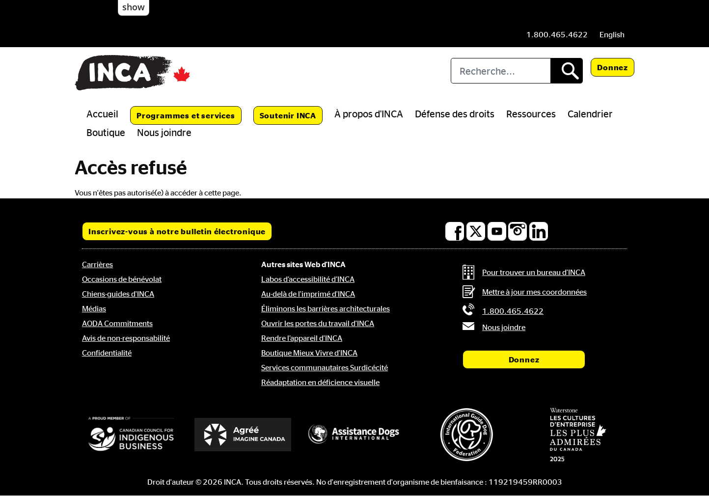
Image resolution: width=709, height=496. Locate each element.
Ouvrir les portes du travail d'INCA (317, 323)
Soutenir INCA (288, 115)
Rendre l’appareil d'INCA (301, 337)
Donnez (612, 67)
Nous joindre (164, 132)
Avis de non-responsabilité (126, 337)
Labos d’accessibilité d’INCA (307, 279)
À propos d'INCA (368, 113)
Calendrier (590, 113)
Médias (94, 308)
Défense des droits (454, 113)
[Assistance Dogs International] (354, 434)
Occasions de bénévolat (122, 279)
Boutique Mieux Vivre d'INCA (309, 352)
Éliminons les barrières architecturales (325, 308)
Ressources (531, 113)
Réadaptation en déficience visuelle (320, 382)
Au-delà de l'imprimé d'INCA (308, 293)
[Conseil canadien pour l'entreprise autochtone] (131, 434)
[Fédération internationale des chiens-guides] (466, 434)
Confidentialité (107, 352)
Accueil (102, 113)
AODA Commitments (117, 323)
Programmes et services (185, 115)
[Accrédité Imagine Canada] (243, 434)
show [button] (133, 7)
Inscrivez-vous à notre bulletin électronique (177, 231)
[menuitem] (612, 34)
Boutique (105, 132)
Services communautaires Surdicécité (324, 367)
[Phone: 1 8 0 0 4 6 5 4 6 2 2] (557, 34)
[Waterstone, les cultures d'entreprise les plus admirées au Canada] (578, 435)
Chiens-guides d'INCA (118, 293)
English (612, 34)
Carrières (97, 264)
